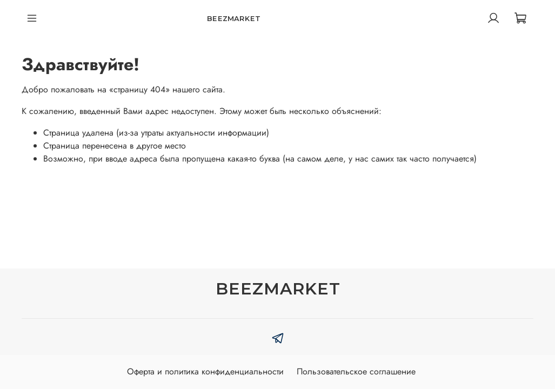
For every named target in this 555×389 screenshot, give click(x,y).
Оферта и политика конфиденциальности (205, 371)
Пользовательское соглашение (356, 371)
